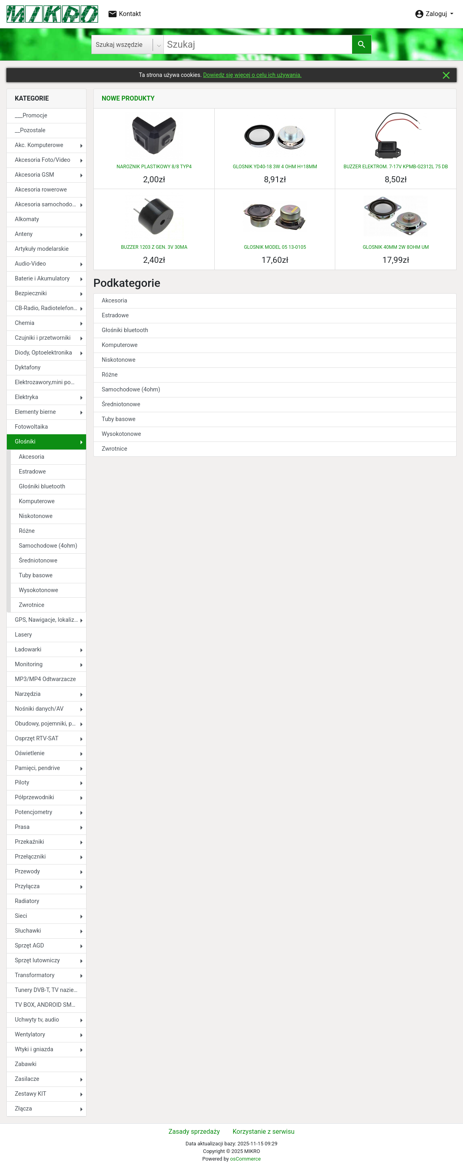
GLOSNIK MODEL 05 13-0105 (275, 247)
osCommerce (245, 1159)
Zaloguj (432, 14)
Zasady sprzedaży (194, 1131)
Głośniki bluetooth (42, 486)
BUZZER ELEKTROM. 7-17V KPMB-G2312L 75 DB (396, 166)
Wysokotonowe (38, 590)
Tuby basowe (35, 575)
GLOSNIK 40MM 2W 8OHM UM (396, 247)
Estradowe (32, 471)
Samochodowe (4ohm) (48, 545)
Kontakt (124, 14)
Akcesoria (31, 457)
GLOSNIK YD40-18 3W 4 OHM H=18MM (275, 166)
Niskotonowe (35, 516)
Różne (27, 531)
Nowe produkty (128, 98)
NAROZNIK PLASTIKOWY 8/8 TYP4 (154, 166)
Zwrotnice (31, 605)
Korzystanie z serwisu (263, 1131)
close (446, 75)
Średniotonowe (38, 560)
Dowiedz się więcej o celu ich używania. (252, 75)
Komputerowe (36, 501)
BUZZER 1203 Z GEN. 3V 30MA (154, 247)
